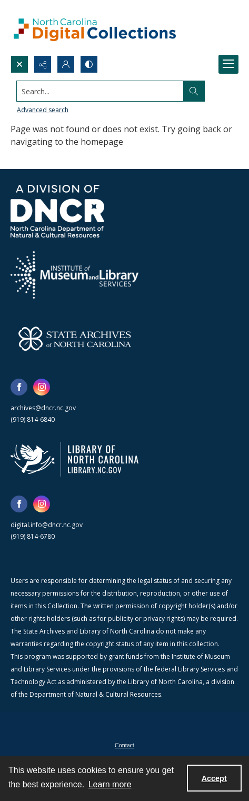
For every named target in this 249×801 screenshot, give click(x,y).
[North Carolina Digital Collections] (95, 27)
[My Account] (65, 64)
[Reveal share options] (42, 64)
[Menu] (228, 64)
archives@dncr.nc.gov (43, 407)
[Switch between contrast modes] (89, 64)
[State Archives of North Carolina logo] (75, 339)
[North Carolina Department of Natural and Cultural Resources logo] (57, 211)
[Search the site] (100, 91)
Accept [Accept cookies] (214, 778)
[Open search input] (19, 64)
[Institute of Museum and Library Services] (74, 275)
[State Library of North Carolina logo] (74, 459)
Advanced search (42, 109)
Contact (124, 745)
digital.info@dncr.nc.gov (47, 524)
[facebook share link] (19, 387)
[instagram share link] (41, 387)
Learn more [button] (110, 784)
